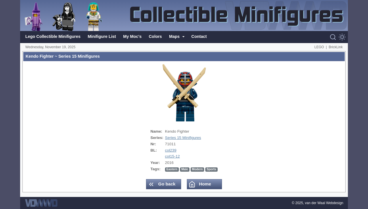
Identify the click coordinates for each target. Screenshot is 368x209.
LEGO (319, 47)
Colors (155, 36)
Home (200, 184)
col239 (171, 150)
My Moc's (132, 36)
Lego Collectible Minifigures (52, 36)
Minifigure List (102, 36)
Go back (161, 184)
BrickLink (336, 47)
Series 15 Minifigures (183, 138)
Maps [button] (175, 36)
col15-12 (172, 156)
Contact (199, 36)
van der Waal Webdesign (324, 203)
